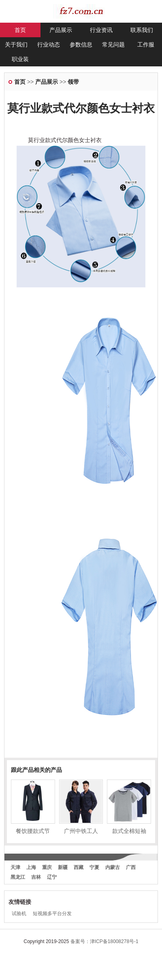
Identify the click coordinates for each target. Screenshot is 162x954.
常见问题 (113, 44)
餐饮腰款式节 (33, 831)
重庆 (47, 867)
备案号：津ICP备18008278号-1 (104, 941)
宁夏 (94, 867)
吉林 (36, 877)
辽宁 (52, 877)
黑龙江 (18, 877)
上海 (31, 867)
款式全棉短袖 (129, 831)
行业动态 (48, 44)
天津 (15, 867)
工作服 (145, 44)
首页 (20, 30)
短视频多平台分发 (52, 913)
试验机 (19, 913)
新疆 (63, 867)
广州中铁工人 (81, 831)
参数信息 (81, 44)
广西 (131, 867)
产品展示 (60, 30)
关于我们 (16, 44)
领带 (73, 82)
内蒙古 (112, 867)
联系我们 (141, 30)
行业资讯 (101, 30)
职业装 (20, 59)
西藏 (78, 867)
